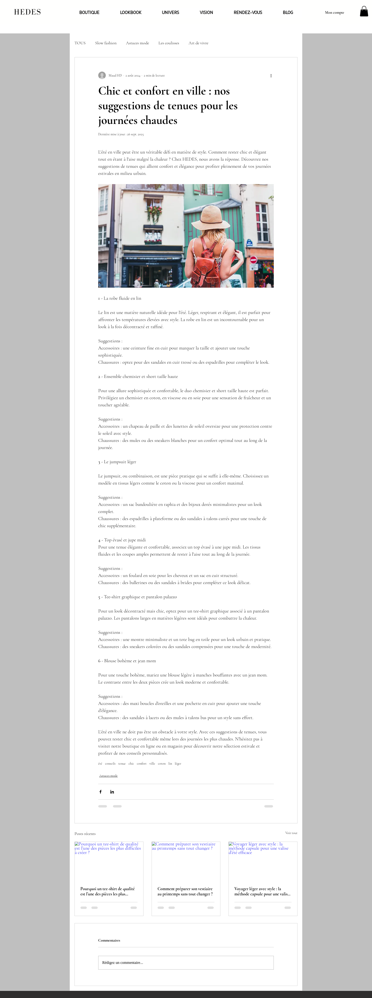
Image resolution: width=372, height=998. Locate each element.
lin (170, 764)
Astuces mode (137, 42)
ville (152, 764)
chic (131, 764)
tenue (122, 764)
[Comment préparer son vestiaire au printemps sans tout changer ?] (186, 861)
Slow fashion (105, 42)
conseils (110, 764)
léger (178, 764)
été (100, 764)
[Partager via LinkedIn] (112, 791)
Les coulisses (168, 42)
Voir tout (291, 833)
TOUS (80, 42)
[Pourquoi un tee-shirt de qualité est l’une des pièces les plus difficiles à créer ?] (109, 861)
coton (162, 764)
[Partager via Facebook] (100, 791)
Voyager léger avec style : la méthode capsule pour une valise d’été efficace (261, 891)
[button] (364, 11)
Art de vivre (198, 42)
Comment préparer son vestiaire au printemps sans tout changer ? (185, 891)
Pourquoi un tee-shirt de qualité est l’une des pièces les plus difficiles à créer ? (107, 891)
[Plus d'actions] (271, 75)
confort (142, 764)
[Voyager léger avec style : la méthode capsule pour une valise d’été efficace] (263, 861)
